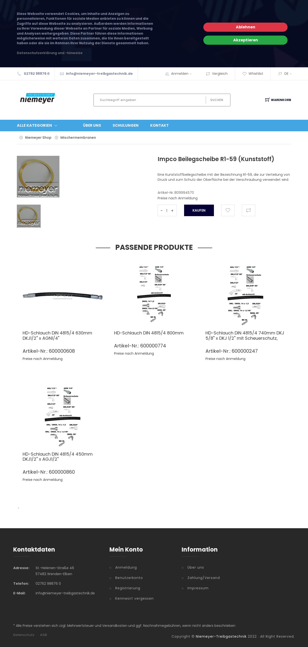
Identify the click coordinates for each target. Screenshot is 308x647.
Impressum (198, 588)
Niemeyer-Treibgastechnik (221, 636)
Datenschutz (23, 635)
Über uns (195, 567)
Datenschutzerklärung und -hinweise (50, 53)
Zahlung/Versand (203, 577)
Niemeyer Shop (38, 137)
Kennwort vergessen (134, 598)
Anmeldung (126, 567)
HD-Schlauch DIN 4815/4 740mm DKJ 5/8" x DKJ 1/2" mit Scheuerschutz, (244, 335)
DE (286, 73)
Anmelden (183, 73)
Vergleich (217, 73)
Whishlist (252, 73)
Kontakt (159, 125)
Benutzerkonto (129, 577)
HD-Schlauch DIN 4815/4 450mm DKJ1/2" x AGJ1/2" (58, 456)
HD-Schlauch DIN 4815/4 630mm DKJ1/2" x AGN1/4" (57, 335)
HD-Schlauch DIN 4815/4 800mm (149, 333)
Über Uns (92, 125)
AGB (43, 635)
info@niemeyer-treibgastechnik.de (99, 73)
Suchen (216, 100)
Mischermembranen (78, 137)
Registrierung (127, 588)
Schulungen (126, 125)
